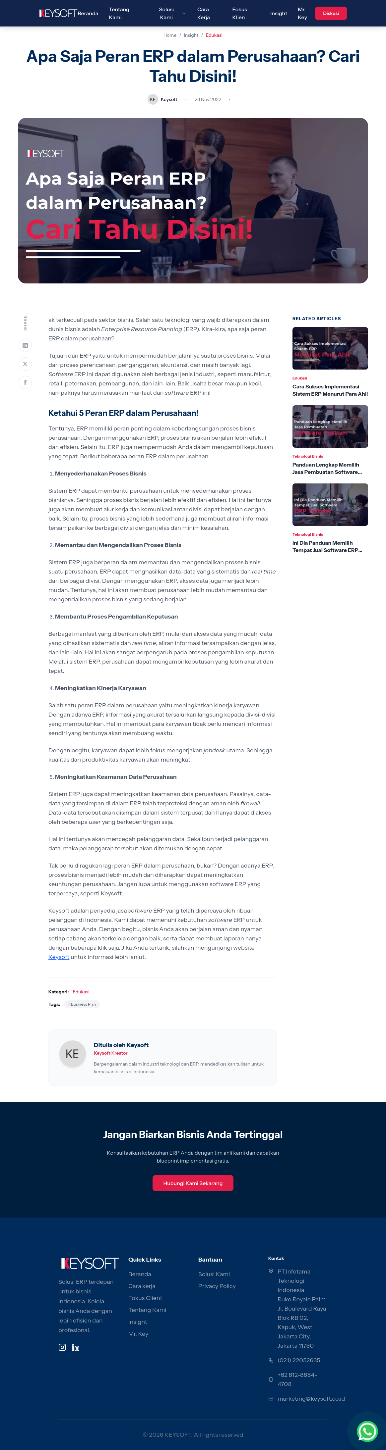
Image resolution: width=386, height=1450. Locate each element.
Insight (278, 13)
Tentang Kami (147, 1310)
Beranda (88, 13)
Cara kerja (142, 1286)
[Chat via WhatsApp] (367, 1431)
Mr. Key (138, 1333)
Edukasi (214, 35)
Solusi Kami (214, 1274)
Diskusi (331, 13)
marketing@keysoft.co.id (311, 1398)
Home (169, 35)
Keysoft (58, 957)
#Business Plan (82, 1004)
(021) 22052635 (299, 1360)
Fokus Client (145, 1298)
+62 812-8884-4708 (297, 1379)
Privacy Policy (217, 1286)
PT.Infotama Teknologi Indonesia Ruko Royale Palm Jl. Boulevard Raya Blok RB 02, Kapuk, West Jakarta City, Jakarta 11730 (302, 1308)
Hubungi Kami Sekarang (193, 1183)
